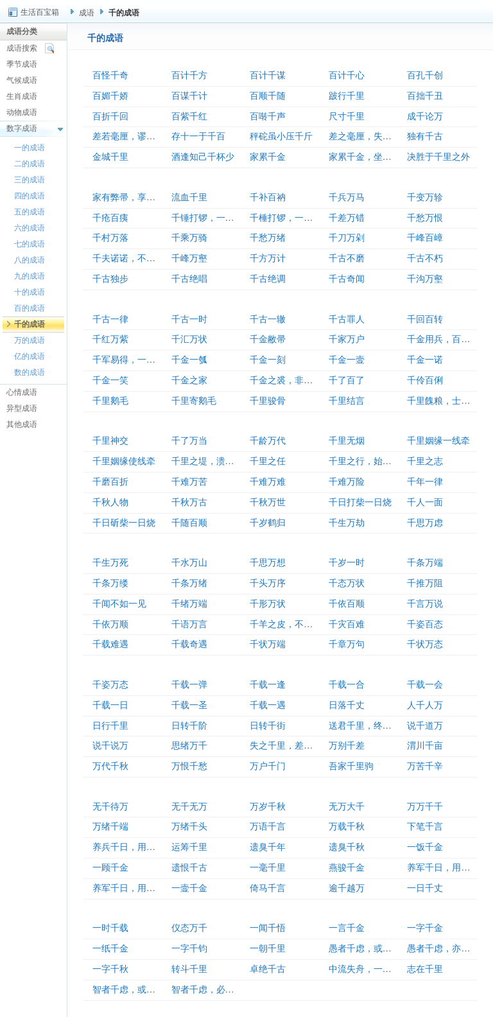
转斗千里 (189, 969)
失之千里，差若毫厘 (290, 746)
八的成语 (29, 260)
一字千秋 (110, 969)
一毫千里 (268, 868)
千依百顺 (347, 604)
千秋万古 (189, 502)
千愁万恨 (425, 218)
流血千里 (189, 197)
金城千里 (110, 157)
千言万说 (425, 604)
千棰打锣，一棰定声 (290, 218)
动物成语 (21, 112)
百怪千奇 (110, 75)
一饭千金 (425, 847)
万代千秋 (110, 766)
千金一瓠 (189, 360)
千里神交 (110, 441)
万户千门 (268, 766)
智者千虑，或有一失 (132, 990)
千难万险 (347, 482)
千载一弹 (189, 685)
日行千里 (110, 726)
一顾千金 (110, 868)
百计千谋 (268, 75)
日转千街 (268, 726)
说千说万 (110, 746)
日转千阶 (189, 726)
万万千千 (425, 807)
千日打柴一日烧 (360, 502)
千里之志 (425, 461)
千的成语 (29, 324)
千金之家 (189, 380)
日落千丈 (347, 705)
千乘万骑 (189, 238)
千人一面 (425, 502)
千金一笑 (110, 380)
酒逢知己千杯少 (202, 157)
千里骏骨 (268, 401)
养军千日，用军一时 (447, 868)
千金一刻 (268, 360)
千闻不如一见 (119, 604)
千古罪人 (347, 319)
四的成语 (29, 195)
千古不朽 (425, 258)
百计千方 (189, 75)
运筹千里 (189, 847)
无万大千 (347, 807)
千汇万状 (189, 339)
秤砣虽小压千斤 (281, 136)
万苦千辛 (425, 766)
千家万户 (347, 339)
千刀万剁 (347, 238)
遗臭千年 (268, 847)
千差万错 (347, 218)
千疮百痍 (110, 218)
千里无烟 (347, 441)
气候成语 (21, 80)
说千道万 (425, 726)
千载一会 (425, 685)
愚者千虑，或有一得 (369, 948)
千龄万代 (268, 441)
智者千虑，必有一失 (211, 990)
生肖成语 (21, 96)
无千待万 (110, 807)
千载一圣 (189, 705)
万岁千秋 (268, 807)
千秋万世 (268, 502)
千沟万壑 (425, 279)
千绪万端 (189, 604)
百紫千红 (189, 116)
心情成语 (21, 392)
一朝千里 (268, 948)
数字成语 (21, 128)
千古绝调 (268, 279)
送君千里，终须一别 (369, 726)
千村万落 (110, 238)
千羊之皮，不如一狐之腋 (299, 624)
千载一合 (347, 685)
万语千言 (268, 826)
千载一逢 (268, 685)
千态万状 (347, 583)
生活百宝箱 (40, 12)
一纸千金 (110, 948)
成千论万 (425, 116)
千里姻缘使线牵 (123, 461)
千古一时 (189, 319)
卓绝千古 (268, 969)
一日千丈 (425, 888)
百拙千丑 (425, 96)
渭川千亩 (425, 746)
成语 (86, 12)
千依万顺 (110, 624)
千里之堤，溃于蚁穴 (211, 461)
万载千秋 (347, 826)
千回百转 (425, 319)
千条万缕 (110, 583)
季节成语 (21, 64)
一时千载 (110, 928)
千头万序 (268, 583)
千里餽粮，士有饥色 (447, 401)
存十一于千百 (198, 136)
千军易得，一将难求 (132, 360)
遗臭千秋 (347, 847)
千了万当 (189, 441)
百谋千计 (189, 96)
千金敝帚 (268, 339)
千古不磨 (347, 258)
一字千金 (425, 928)
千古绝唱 (189, 279)
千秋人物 (110, 502)
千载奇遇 (189, 644)
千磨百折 (110, 482)
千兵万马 (347, 197)
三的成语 (29, 179)
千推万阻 (425, 583)
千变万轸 (425, 197)
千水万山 (189, 563)
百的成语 (29, 308)
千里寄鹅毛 (193, 401)
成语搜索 (21, 48)
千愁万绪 (268, 238)
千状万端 (268, 644)
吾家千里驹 (351, 766)
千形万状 (268, 604)
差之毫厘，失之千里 (369, 136)
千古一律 (110, 319)
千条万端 (425, 563)
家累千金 (268, 157)
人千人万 (425, 705)
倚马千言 (268, 888)
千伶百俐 (425, 380)
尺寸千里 (347, 116)
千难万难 (268, 482)
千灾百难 (347, 624)
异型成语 (21, 408)
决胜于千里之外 (438, 157)
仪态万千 (189, 928)
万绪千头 (189, 826)
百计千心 (347, 75)
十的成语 (29, 292)
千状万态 (425, 644)
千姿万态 (110, 685)
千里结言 (347, 401)
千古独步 (110, 279)
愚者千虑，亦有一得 (447, 948)
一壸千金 (189, 888)
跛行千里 (347, 96)
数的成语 (29, 372)
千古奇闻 (347, 279)
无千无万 (189, 807)
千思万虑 (425, 523)
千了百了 (347, 380)
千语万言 (189, 624)
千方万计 (268, 258)
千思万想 (268, 563)
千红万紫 (110, 339)
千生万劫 (347, 523)
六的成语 (29, 227)
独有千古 (425, 136)
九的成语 (29, 276)
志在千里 (425, 969)
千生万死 (110, 563)
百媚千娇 (110, 96)
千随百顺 (189, 523)
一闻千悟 (268, 928)
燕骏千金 (347, 868)
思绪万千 (189, 746)
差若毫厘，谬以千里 (132, 136)
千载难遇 (110, 644)
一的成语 (29, 147)
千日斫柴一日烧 (123, 523)
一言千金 (347, 928)
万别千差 (347, 746)
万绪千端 (110, 826)
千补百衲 (268, 197)
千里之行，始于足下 (369, 461)
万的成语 (29, 340)
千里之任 (268, 461)
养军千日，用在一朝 (132, 888)
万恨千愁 (189, 766)
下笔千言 (425, 826)
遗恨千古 (189, 868)
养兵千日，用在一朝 (132, 847)
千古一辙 (268, 319)
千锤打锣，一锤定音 (211, 218)
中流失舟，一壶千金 (369, 969)
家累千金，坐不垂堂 (369, 157)
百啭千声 (268, 116)
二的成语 (29, 163)
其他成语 (21, 424)
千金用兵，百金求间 (447, 339)
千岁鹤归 (268, 523)
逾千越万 (347, 888)
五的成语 (29, 211)
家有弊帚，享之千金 (132, 197)
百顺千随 (268, 96)
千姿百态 (425, 624)
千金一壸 (347, 360)
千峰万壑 (189, 258)
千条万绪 (189, 583)
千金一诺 (425, 360)
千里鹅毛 (110, 401)
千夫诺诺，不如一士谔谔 (141, 258)
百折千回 (110, 116)
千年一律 (425, 482)
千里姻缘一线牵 (438, 441)
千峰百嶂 (425, 238)
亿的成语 (29, 356)
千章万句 (347, 644)
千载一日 (110, 705)
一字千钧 (189, 948)
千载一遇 (268, 705)
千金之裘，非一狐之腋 (295, 380)
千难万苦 (189, 482)
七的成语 (29, 243)
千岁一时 (347, 563)
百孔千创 (425, 75)
